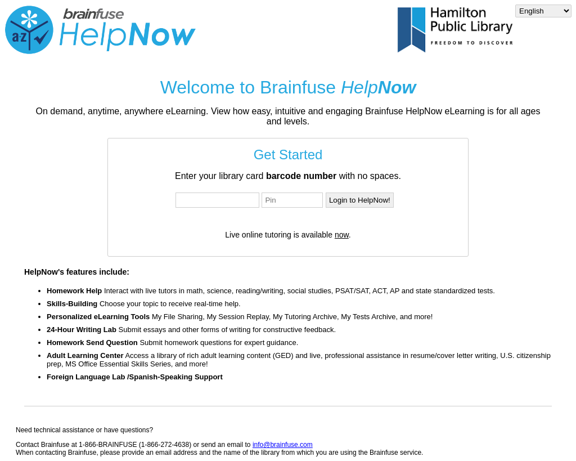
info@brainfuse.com (283, 445)
